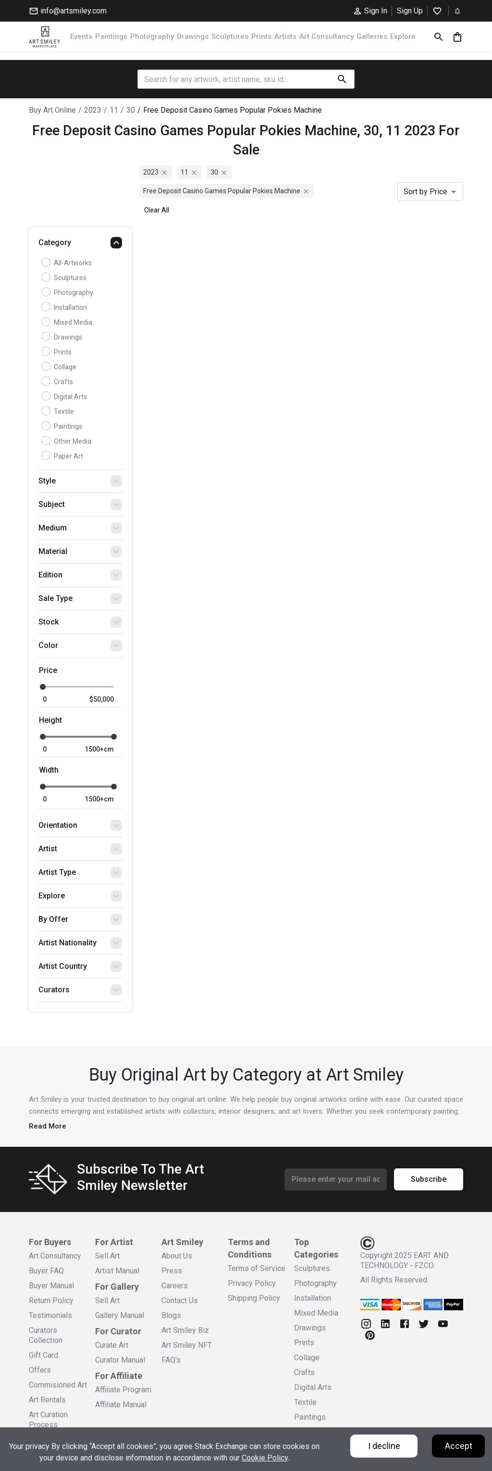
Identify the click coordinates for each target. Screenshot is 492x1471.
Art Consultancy (326, 36)
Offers (40, 1370)
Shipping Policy (254, 1298)
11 (114, 110)
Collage (60, 367)
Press (171, 1270)
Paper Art (63, 456)
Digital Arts (65, 396)
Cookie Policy (265, 1457)
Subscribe (428, 1179)
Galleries (372, 36)
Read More (47, 1126)
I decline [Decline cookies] (384, 1446)
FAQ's (171, 1360)
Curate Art (111, 1345)
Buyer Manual (51, 1285)
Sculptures (229, 36)
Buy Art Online (52, 110)
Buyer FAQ (46, 1270)
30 (130, 110)
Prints (261, 36)
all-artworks (68, 263)
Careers (174, 1285)
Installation (65, 307)
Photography (152, 36)
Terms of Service (256, 1268)
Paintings (111, 36)
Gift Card (43, 1355)
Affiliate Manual (121, 1404)
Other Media (67, 441)
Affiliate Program (123, 1389)
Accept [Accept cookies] (458, 1446)
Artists (285, 36)
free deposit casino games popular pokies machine (232, 110)
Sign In (370, 11)
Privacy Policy (252, 1283)
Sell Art (107, 1255)
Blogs (171, 1315)
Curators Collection (45, 1335)
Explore (403, 36)
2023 (92, 110)
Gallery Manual (119, 1315)
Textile (59, 411)
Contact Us (179, 1300)
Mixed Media (68, 322)
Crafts (58, 382)
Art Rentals (47, 1399)
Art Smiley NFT (186, 1345)
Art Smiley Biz (185, 1330)
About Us (176, 1255)
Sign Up (410, 10)
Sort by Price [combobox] (425, 191)
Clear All (156, 210)
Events (81, 36)
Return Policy (51, 1300)
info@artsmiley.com (68, 11)
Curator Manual (120, 1360)
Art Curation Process (48, 1419)
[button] (80, 245)
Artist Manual (117, 1270)
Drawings (193, 36)
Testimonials (50, 1315)
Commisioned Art (58, 1384)
